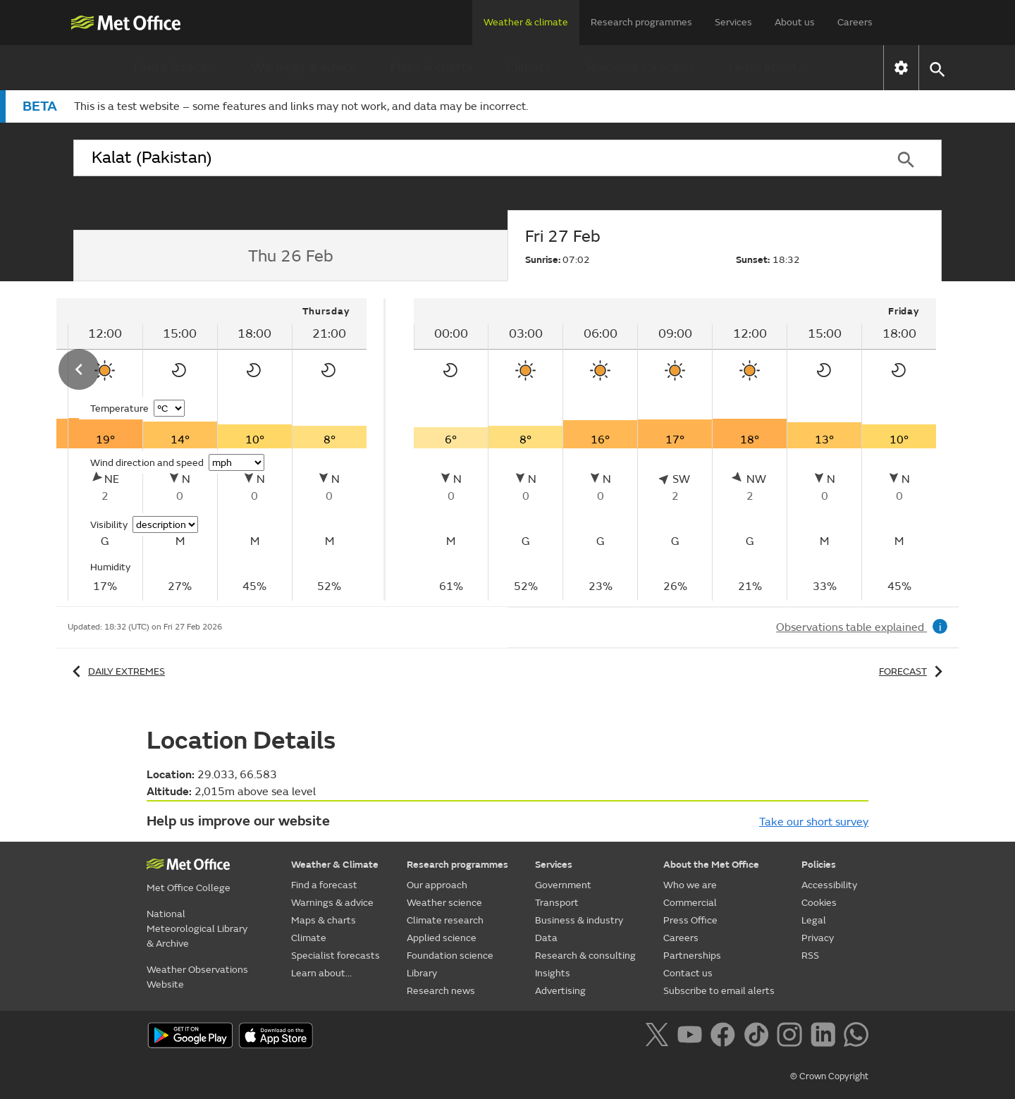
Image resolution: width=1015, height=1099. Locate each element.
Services (733, 22)
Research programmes (641, 22)
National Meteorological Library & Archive (197, 929)
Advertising (560, 991)
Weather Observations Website (197, 977)
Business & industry (579, 920)
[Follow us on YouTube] (692, 1037)
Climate (528, 67)
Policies (818, 865)
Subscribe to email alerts (719, 991)
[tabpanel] (675, 449)
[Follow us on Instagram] (792, 1037)
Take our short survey (813, 822)
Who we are (690, 885)
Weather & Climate (335, 865)
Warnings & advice (304, 67)
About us (795, 22)
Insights (552, 973)
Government (563, 885)
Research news (441, 991)
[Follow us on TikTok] (759, 1037)
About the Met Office (711, 865)
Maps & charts (431, 67)
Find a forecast (176, 67)
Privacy (817, 938)
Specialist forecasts (640, 67)
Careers (855, 22)
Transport (557, 903)
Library (422, 973)
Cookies (819, 903)
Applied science (441, 938)
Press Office (690, 920)
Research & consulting (585, 956)
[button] (936, 68)
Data (546, 938)
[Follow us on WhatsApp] (856, 1037)
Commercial (690, 903)
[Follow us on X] (659, 1037)
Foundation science (450, 956)
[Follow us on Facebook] (725, 1037)
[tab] (290, 256)
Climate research (445, 920)
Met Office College (188, 888)
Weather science (444, 903)
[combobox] (471, 158)
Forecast (913, 671)
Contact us (688, 973)
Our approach (437, 885)
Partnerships (692, 956)
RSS (810, 956)
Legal (813, 920)
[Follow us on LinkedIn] (826, 1037)
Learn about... (767, 67)
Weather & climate (526, 22)
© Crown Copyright (829, 1076)
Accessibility (829, 885)
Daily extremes (116, 671)
